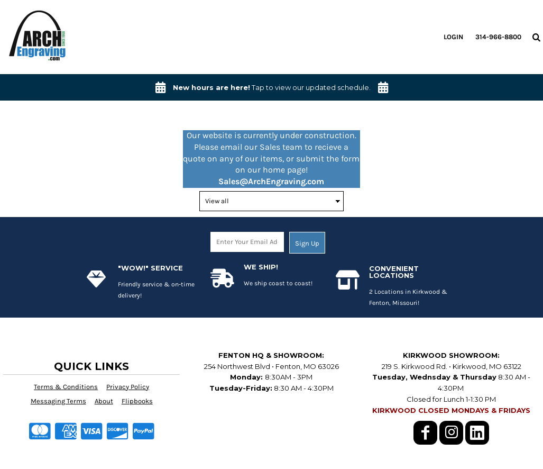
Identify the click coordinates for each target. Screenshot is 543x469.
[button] (536, 37)
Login (453, 37)
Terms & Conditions (66, 387)
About (104, 401)
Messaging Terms (58, 401)
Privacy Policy (127, 387)
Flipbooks (137, 401)
